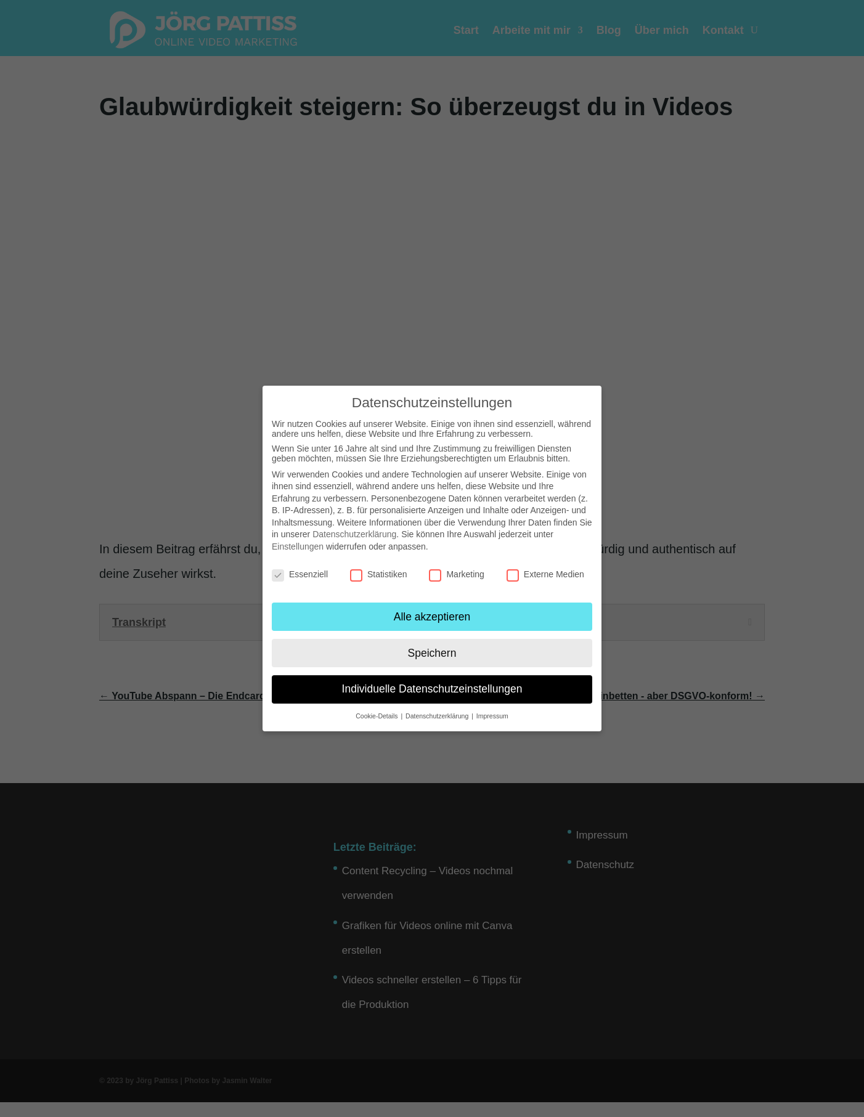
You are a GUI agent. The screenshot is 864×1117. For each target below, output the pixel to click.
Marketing (456, 574)
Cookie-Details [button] (377, 716)
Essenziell (300, 574)
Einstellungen (298, 546)
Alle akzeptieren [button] (432, 617)
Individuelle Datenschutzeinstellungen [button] (432, 689)
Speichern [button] (432, 653)
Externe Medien (545, 574)
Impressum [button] (492, 716)
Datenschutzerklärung (354, 534)
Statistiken (378, 574)
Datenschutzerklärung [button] (438, 716)
